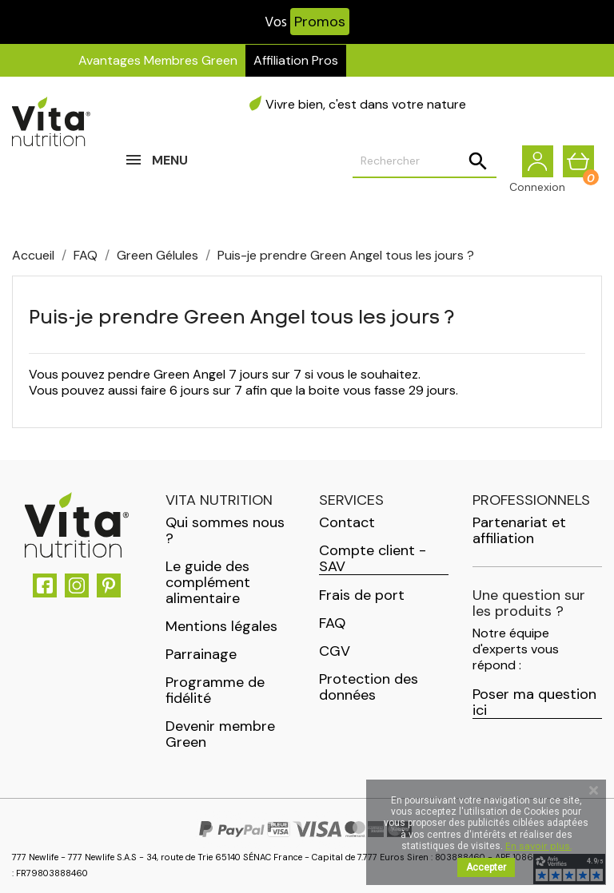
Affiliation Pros (295, 60)
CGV (334, 651)
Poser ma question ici (534, 702)
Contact (347, 522)
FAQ (332, 623)
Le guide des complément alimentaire (207, 582)
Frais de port (362, 595)
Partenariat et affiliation (519, 530)
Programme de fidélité (215, 690)
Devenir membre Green (220, 734)
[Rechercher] (424, 161)
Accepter (486, 867)
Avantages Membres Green (157, 60)
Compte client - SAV (372, 558)
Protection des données (368, 687)
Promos (319, 21)
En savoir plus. (538, 845)
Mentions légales (221, 626)
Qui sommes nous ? (225, 530)
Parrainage (201, 654)
